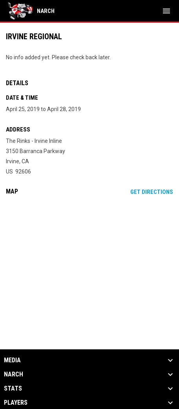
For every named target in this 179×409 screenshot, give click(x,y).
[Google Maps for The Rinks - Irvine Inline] (89, 261)
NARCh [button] (13, 374)
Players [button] (15, 403)
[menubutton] (166, 11)
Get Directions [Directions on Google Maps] (151, 191)
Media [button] (12, 360)
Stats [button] (13, 388)
